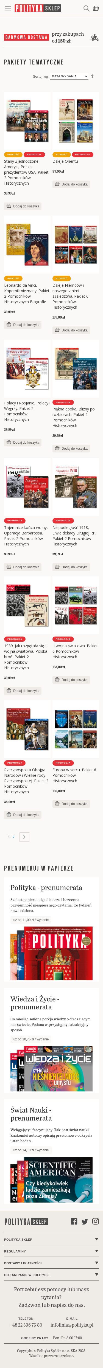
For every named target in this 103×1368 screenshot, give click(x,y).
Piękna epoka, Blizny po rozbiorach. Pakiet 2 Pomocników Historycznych (73, 417)
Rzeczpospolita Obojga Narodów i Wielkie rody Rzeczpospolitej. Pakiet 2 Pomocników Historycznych (26, 780)
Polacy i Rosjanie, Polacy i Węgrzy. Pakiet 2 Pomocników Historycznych (27, 411)
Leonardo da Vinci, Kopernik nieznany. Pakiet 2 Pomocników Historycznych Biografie (26, 293)
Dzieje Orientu (65, 161)
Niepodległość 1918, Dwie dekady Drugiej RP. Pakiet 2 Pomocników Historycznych (74, 536)
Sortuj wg (40, 76)
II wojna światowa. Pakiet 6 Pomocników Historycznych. (75, 651)
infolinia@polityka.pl (72, 1325)
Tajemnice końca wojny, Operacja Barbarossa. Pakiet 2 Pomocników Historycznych (26, 536)
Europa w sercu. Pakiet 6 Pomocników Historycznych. (74, 775)
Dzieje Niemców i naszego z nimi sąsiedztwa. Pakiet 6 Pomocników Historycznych (70, 296)
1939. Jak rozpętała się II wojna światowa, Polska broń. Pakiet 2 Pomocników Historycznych (26, 656)
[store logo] (48, 8)
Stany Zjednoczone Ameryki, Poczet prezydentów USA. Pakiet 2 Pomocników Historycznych (26, 172)
